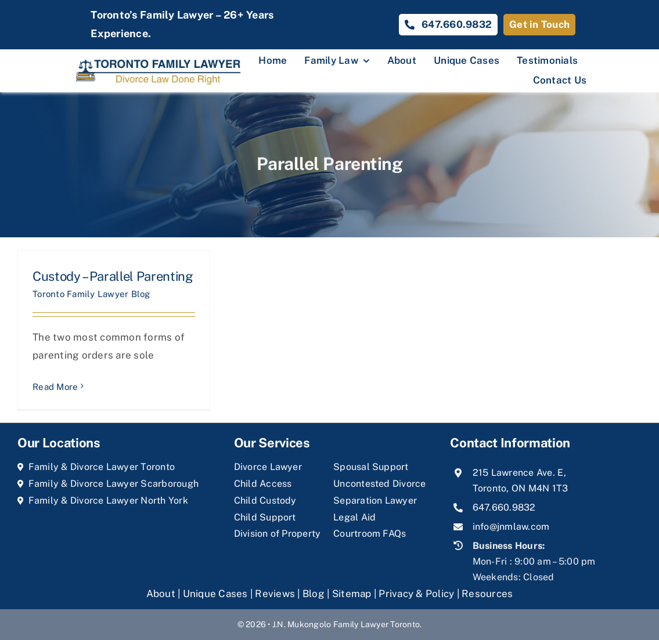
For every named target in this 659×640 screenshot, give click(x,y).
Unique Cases (215, 593)
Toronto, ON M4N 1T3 (520, 488)
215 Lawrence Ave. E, (519, 472)
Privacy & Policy (416, 593)
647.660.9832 (504, 507)
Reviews (275, 593)
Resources (487, 593)
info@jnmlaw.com (511, 526)
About (162, 593)
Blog (314, 593)
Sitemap (352, 593)
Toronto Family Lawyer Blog (91, 294)
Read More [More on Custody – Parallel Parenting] (55, 387)
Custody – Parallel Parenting (113, 276)
